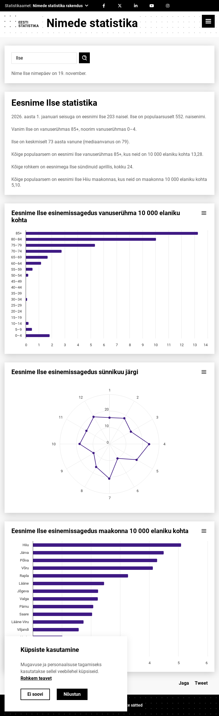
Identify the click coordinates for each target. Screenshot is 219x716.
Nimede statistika (92, 23)
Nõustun (72, 694)
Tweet (201, 683)
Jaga (184, 683)
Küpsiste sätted (128, 705)
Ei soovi (35, 694)
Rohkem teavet (36, 678)
